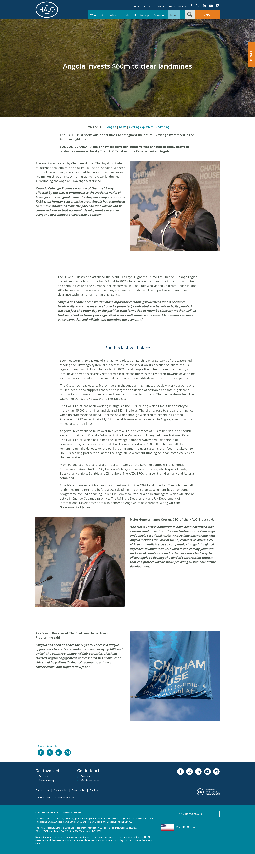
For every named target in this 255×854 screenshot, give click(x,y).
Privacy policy (61, 790)
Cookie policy (79, 790)
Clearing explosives (141, 127)
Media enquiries (90, 780)
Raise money (46, 780)
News (122, 127)
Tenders (93, 790)
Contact (135, 6)
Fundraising (162, 127)
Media (161, 6)
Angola (111, 127)
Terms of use (42, 790)
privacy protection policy (111, 840)
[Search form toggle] (190, 14)
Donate (43, 776)
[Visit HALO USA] (190, 827)
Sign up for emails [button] (190, 814)
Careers (149, 6)
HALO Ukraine (178, 6)
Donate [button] (207, 15)
